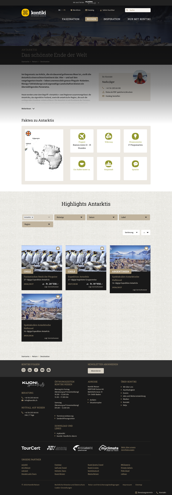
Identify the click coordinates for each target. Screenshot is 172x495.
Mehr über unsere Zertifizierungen (128, 448)
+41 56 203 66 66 (31, 398)
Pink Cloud (125, 471)
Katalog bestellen (113, 96)
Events (126, 393)
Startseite (25, 62)
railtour (124, 474)
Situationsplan (96, 403)
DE (59, 10)
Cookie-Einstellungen (63, 488)
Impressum (127, 485)
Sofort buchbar (109, 10)
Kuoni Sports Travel (95, 465)
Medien (126, 399)
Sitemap (138, 485)
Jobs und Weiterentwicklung (134, 396)
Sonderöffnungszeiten (66, 418)
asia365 (25, 465)
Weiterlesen (26, 109)
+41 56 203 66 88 (113, 88)
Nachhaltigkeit (129, 390)
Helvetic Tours (60, 471)
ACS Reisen (26, 468)
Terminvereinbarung (65, 416)
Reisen (35, 62)
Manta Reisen (93, 474)
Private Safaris (127, 468)
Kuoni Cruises (93, 468)
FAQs (125, 405)
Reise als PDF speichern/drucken (119, 92)
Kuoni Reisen (60, 474)
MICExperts (125, 465)
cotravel (25, 471)
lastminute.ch (93, 471)
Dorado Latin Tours (29, 474)
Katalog (91, 10)
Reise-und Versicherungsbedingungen (103, 485)
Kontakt (126, 402)
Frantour (58, 465)
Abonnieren (96, 371)
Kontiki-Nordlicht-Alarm (67, 436)
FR (64, 10)
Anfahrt (93, 400)
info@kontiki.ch (31, 400)
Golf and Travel (61, 468)
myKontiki (61, 433)
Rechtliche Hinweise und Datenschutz (70, 485)
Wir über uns (128, 387)
